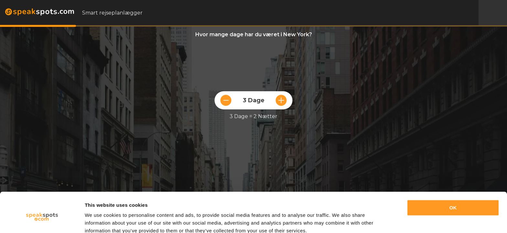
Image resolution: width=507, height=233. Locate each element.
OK (453, 179)
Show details (100, 220)
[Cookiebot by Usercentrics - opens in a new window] (42, 220)
